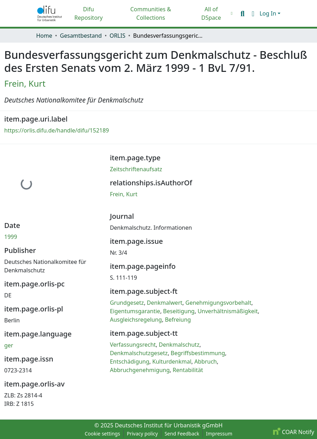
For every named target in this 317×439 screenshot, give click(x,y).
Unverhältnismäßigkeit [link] (228, 311)
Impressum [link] (219, 433)
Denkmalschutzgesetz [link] (139, 353)
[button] (49, 13)
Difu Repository (89, 13)
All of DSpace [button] (211, 13)
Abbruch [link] (205, 361)
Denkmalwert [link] (164, 303)
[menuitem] (213, 13)
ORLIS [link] (117, 35)
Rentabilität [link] (188, 370)
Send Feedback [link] (181, 433)
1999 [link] (10, 237)
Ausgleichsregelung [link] (136, 319)
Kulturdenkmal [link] (171, 361)
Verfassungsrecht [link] (133, 344)
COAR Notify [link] (293, 432)
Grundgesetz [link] (127, 303)
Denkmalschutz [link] (179, 344)
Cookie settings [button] (102, 433)
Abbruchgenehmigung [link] (140, 370)
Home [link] (44, 35)
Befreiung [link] (178, 319)
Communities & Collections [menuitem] (150, 13)
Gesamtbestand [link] (81, 35)
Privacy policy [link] (142, 433)
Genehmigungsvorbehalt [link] (218, 303)
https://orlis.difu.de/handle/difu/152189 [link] (56, 130)
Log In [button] (268, 13)
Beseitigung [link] (179, 311)
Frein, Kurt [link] (24, 83)
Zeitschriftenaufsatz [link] (136, 169)
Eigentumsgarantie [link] (135, 311)
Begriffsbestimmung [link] (198, 353)
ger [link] (8, 345)
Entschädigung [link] (129, 361)
